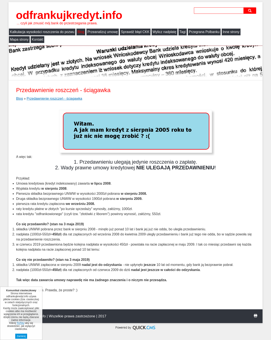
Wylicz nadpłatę (164, 32)
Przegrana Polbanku (204, 32)
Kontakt (37, 39)
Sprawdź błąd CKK (135, 32)
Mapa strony (19, 39)
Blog (80, 32)
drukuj (255, 315)
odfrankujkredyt (69, 15)
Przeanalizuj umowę (102, 32)
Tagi (183, 32)
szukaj (250, 10)
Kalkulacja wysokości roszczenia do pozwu (42, 32)
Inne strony (231, 32)
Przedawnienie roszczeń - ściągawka (54, 98)
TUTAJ (20, 323)
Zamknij (21, 336)
